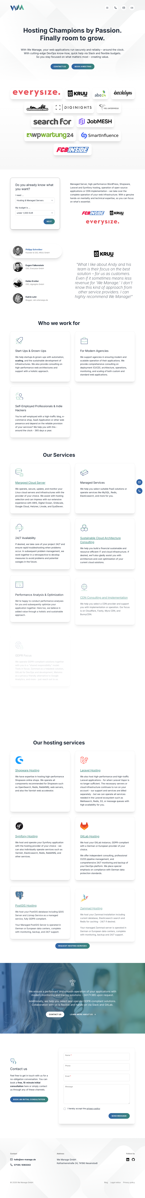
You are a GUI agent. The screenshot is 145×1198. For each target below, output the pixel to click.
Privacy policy (129, 1182)
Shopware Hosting (27, 782)
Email (68, 1088)
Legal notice (115, 1182)
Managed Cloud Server (30, 495)
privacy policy (93, 1121)
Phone (67, 1078)
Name (68, 1067)
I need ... (19, 195)
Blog (106, 1182)
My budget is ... (22, 207)
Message (69, 1099)
